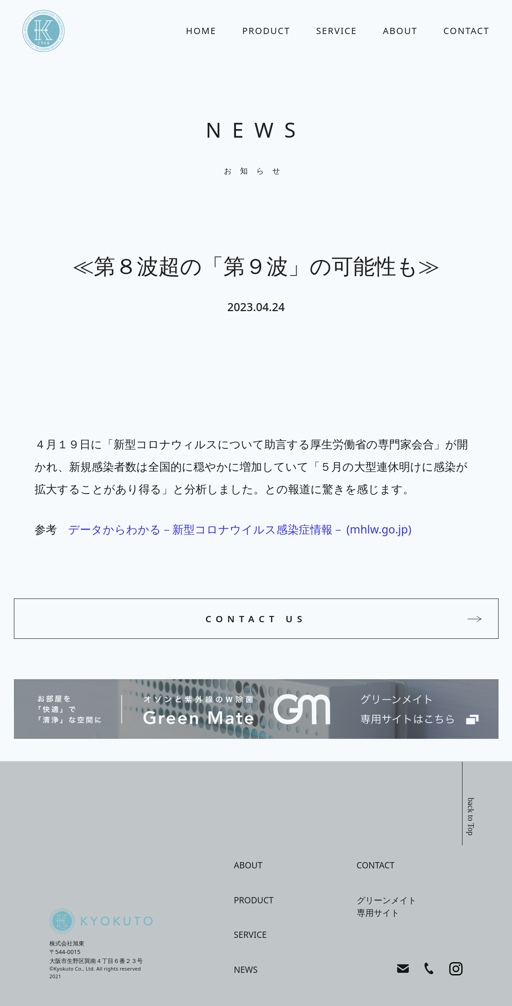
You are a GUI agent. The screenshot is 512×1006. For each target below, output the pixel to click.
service (336, 31)
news (246, 970)
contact (466, 31)
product (266, 31)
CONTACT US (256, 618)
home (201, 31)
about (400, 31)
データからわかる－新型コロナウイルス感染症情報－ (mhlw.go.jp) (239, 529)
